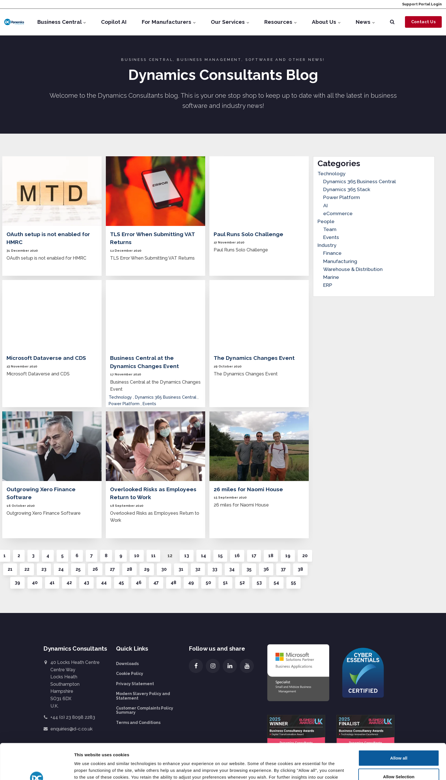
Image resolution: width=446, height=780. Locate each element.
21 (10, 569)
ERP (327, 285)
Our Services (230, 22)
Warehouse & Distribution (353, 269)
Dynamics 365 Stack (346, 189)
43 (86, 582)
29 (146, 569)
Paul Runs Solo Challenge (248, 234)
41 (52, 582)
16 (237, 555)
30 (164, 569)
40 (35, 582)
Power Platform (124, 403)
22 (26, 569)
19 (287, 555)
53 (259, 582)
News (365, 22)
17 (254, 555)
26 (95, 569)
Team (329, 229)
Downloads (127, 663)
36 (266, 569)
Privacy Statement (135, 683)
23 (43, 569)
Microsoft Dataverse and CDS (46, 358)
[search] (392, 21)
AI (325, 205)
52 (242, 582)
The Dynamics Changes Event (254, 358)
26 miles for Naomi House (248, 489)
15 (220, 555)
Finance (332, 253)
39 (17, 582)
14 (203, 555)
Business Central (61, 22)
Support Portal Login (421, 4)
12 (170, 555)
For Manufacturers (169, 22)
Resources (280, 22)
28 (129, 569)
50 (208, 582)
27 (112, 569)
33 (214, 569)
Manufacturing (340, 261)
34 (232, 569)
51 (225, 582)
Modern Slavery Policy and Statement (143, 695)
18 (270, 555)
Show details (294, 768)
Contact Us (423, 21)
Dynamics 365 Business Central (165, 397)
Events (149, 403)
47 (156, 582)
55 (293, 582)
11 (153, 555)
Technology (120, 397)
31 (181, 569)
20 (305, 555)
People (326, 221)
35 (249, 569)
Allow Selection (399, 743)
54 (276, 582)
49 (191, 582)
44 (104, 582)
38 (300, 569)
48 (173, 582)
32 (197, 569)
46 (138, 582)
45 (121, 582)
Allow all (399, 724)
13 (186, 555)
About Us (326, 22)
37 (283, 569)
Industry (327, 245)
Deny (399, 761)
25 (78, 569)
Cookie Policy (129, 673)
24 (61, 569)
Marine (331, 277)
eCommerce (338, 213)
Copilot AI (113, 22)
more (122, 750)
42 (69, 582)
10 (136, 555)
